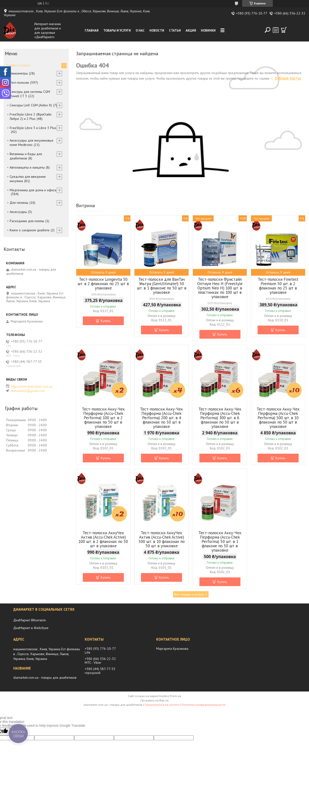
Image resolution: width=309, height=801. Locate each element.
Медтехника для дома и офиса (33, 190)
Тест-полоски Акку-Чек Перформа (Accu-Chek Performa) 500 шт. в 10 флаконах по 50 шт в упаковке (278, 418)
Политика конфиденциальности (203, 704)
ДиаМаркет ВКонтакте (29, 620)
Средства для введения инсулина (28, 178)
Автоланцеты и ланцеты (27, 167)
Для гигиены (19, 202)
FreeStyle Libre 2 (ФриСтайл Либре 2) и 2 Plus (30, 116)
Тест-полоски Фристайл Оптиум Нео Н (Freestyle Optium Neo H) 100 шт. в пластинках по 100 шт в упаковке (220, 288)
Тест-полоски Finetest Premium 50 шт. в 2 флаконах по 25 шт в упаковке (278, 285)
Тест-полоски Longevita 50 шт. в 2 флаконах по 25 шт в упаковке (103, 283)
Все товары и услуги (189, 594)
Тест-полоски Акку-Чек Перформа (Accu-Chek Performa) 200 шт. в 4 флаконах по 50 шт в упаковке (161, 418)
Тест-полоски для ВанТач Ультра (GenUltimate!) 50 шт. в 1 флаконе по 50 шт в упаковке (161, 285)
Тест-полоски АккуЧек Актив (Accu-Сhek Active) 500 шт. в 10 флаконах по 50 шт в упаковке (162, 539)
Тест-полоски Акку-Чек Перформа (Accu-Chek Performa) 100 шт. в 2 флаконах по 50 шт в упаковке (103, 418)
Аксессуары (18, 212)
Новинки (208, 30)
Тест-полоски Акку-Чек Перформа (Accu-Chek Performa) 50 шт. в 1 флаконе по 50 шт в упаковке (219, 541)
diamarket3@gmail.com (28, 391)
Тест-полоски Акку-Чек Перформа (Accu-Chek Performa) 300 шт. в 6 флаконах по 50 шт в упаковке (219, 418)
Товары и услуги (117, 30)
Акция (191, 30)
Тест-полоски (19, 82)
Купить (105, 321)
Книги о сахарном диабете (29, 230)
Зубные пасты (287, 78)
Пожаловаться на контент (162, 704)
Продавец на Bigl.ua (154, 700)
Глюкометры (19, 73)
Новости (156, 30)
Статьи (175, 30)
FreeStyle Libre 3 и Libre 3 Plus (33, 128)
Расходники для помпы (27, 221)
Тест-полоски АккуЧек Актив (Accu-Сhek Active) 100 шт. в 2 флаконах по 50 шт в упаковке (103, 539)
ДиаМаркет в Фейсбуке (31, 628)
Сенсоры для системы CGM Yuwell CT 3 (30, 93)
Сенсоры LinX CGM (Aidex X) (31, 105)
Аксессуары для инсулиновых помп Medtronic (31, 142)
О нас (140, 30)
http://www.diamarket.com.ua (31, 386)
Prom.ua (175, 696)
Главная (91, 30)
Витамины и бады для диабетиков (26, 156)
